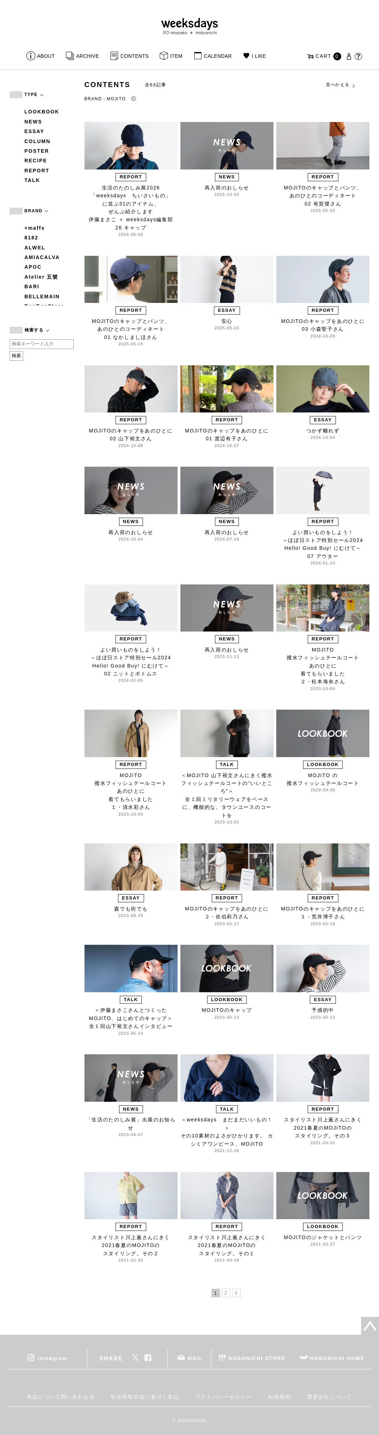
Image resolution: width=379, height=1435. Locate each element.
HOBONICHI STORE (257, 1358)
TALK (32, 180)
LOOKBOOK (42, 112)
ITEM (176, 56)
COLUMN (38, 141)
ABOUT (46, 56)
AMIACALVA (42, 257)
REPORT (37, 170)
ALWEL (35, 247)
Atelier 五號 (41, 277)
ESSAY (35, 131)
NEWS (33, 122)
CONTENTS (135, 56)
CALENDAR (218, 56)
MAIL (195, 1358)
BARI (32, 286)
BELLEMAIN (42, 296)
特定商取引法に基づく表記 (145, 1397)
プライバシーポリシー (223, 1397)
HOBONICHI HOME (337, 1358)
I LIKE (259, 56)
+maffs (35, 228)
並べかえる (341, 85)
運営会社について (329, 1397)
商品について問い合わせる (61, 1397)
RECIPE (36, 160)
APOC (33, 267)
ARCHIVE (87, 56)
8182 (32, 237)
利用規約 (279, 1397)
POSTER (37, 151)
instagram (52, 1358)
